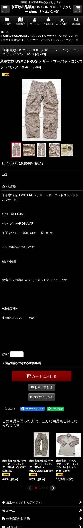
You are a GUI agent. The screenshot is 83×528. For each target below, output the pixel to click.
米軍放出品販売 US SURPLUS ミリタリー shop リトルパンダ (41, 9)
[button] (5, 9)
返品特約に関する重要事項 (21, 363)
